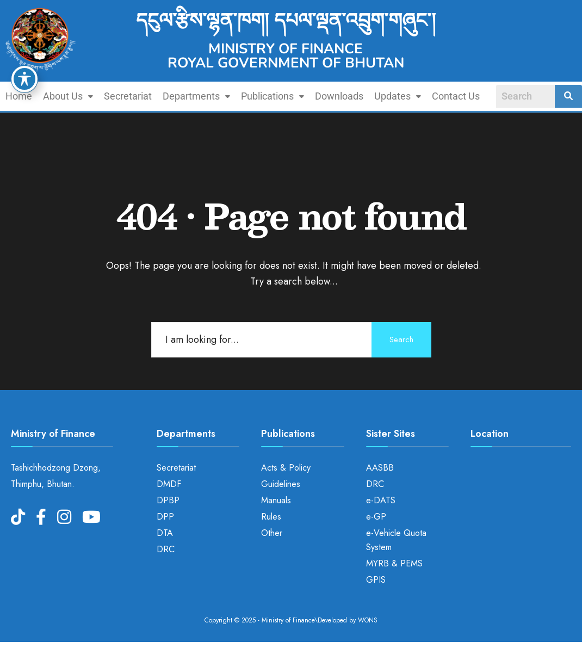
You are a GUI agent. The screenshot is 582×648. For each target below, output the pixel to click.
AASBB (380, 467)
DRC (166, 549)
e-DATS (380, 500)
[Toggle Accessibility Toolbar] (24, 79)
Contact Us (456, 96)
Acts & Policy (286, 467)
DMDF (169, 484)
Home (18, 96)
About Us (68, 96)
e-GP (376, 516)
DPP (165, 516)
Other (271, 533)
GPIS (376, 579)
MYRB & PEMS (394, 563)
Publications (272, 96)
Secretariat (128, 96)
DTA (165, 533)
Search (401, 339)
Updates (397, 96)
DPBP (168, 500)
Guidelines (280, 484)
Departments (196, 96)
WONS (367, 620)
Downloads (339, 96)
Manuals (276, 500)
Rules (271, 516)
